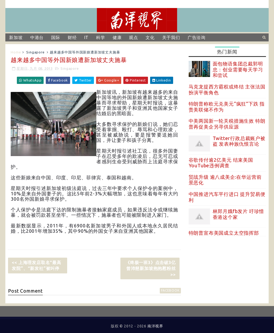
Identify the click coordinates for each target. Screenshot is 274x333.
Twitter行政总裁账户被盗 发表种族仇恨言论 (239, 141)
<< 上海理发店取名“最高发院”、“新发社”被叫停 (36, 265)
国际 (55, 37)
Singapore (35, 52)
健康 (117, 37)
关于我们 (171, 37)
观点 (133, 37)
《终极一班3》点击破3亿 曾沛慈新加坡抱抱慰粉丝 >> (152, 268)
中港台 (37, 37)
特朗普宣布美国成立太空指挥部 (224, 232)
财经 (72, 37)
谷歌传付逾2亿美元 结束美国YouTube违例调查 (221, 162)
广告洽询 (197, 37)
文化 (150, 37)
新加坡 (15, 37)
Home (16, 52)
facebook (170, 290)
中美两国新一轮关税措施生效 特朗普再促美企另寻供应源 (227, 123)
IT (86, 37)
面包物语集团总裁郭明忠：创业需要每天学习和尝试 (238, 69)
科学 (100, 37)
